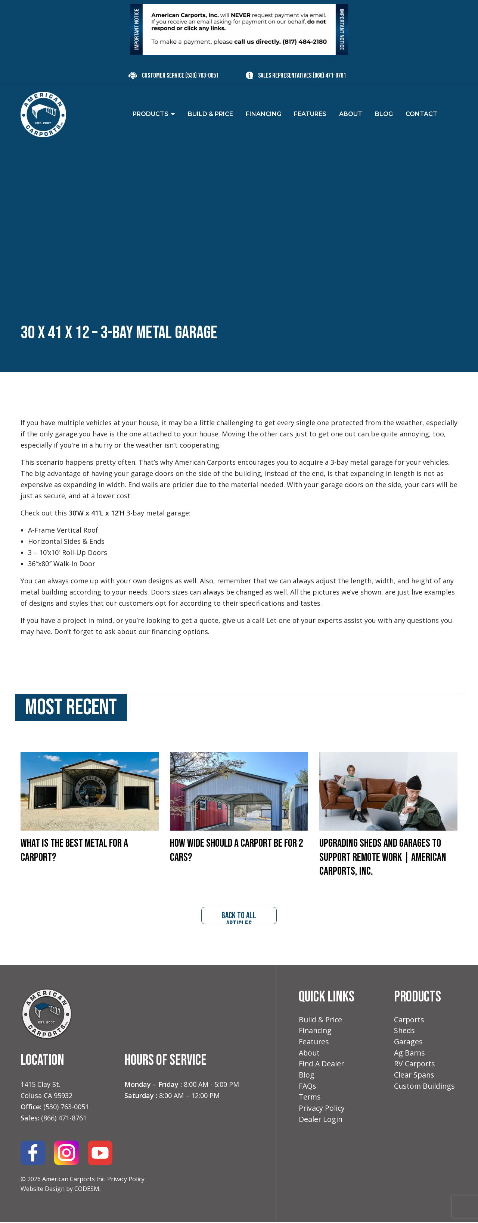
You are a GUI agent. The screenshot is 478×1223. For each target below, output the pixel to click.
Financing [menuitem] (263, 113)
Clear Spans (414, 1077)
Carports (409, 1020)
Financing (316, 1032)
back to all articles (239, 917)
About (310, 1054)
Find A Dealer (322, 1066)
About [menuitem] (350, 113)
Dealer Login (321, 1123)
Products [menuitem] (150, 113)
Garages (408, 1043)
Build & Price (321, 1020)
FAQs (308, 1089)
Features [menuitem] (310, 113)
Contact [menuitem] (421, 113)
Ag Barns (410, 1054)
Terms (310, 1100)
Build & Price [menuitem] (210, 113)
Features (314, 1043)
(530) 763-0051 (201, 75)
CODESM (86, 1189)
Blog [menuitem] (384, 113)
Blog (306, 1077)
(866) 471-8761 (329, 75)
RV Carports (415, 1066)
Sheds (404, 1032)
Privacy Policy (126, 1179)
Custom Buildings (425, 1089)
